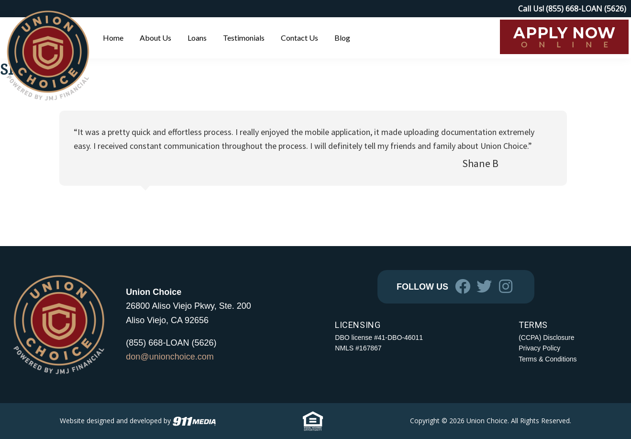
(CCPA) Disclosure (546, 337)
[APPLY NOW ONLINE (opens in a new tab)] (564, 37)
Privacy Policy (539, 348)
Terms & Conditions (547, 359)
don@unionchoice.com (169, 356)
